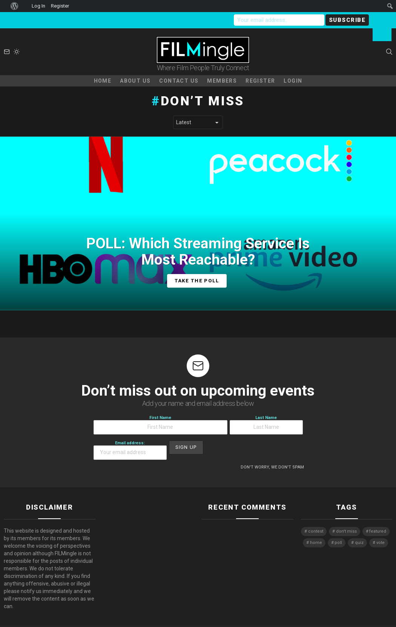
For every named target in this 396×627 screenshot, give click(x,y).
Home (103, 81)
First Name (160, 424)
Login (293, 81)
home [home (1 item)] (316, 542)
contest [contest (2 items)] (315, 531)
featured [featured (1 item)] (377, 531)
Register (260, 81)
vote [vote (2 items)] (380, 542)
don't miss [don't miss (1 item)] (346, 531)
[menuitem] (4, 6)
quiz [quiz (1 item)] (359, 542)
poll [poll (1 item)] (338, 542)
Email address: (130, 450)
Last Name (266, 424)
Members (222, 81)
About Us (135, 81)
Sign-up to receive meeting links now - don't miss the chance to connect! (128, 20)
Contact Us (178, 81)
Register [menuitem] (60, 6)
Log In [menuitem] (38, 6)
